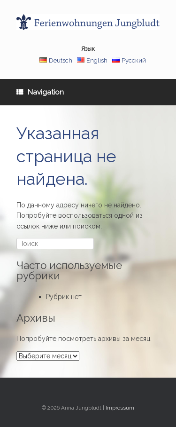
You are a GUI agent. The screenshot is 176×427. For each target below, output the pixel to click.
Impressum (120, 407)
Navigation (40, 92)
